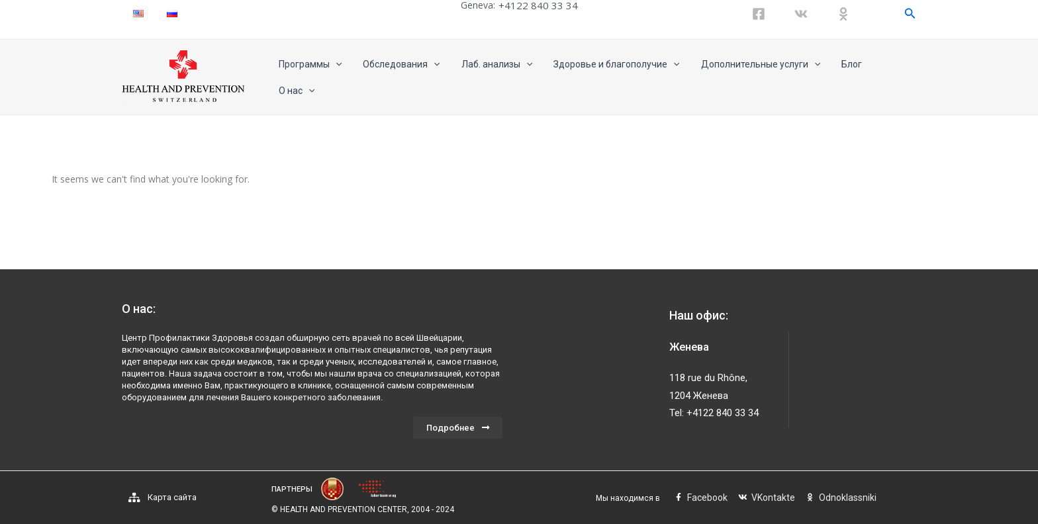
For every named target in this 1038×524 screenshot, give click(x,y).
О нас (889, 77)
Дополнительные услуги (753, 77)
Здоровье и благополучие (612, 77)
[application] (340, 77)
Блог (842, 77)
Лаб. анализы (494, 77)
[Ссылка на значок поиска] (910, 13)
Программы (314, 77)
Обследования (402, 77)
